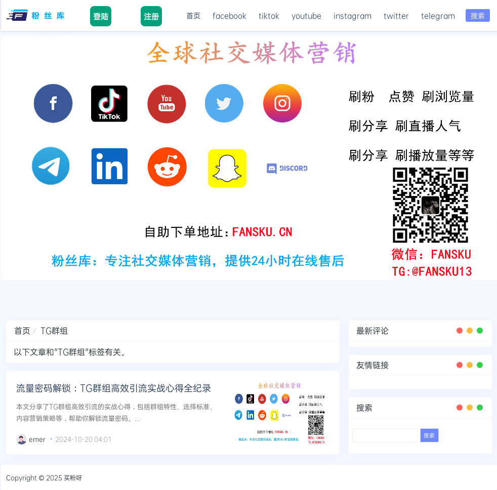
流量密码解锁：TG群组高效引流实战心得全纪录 (113, 388)
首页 (193, 15)
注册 (151, 16)
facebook (229, 15)
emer (37, 439)
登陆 (100, 16)
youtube (306, 15)
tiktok (269, 15)
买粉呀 (73, 477)
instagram (352, 15)
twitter (396, 15)
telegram (438, 15)
